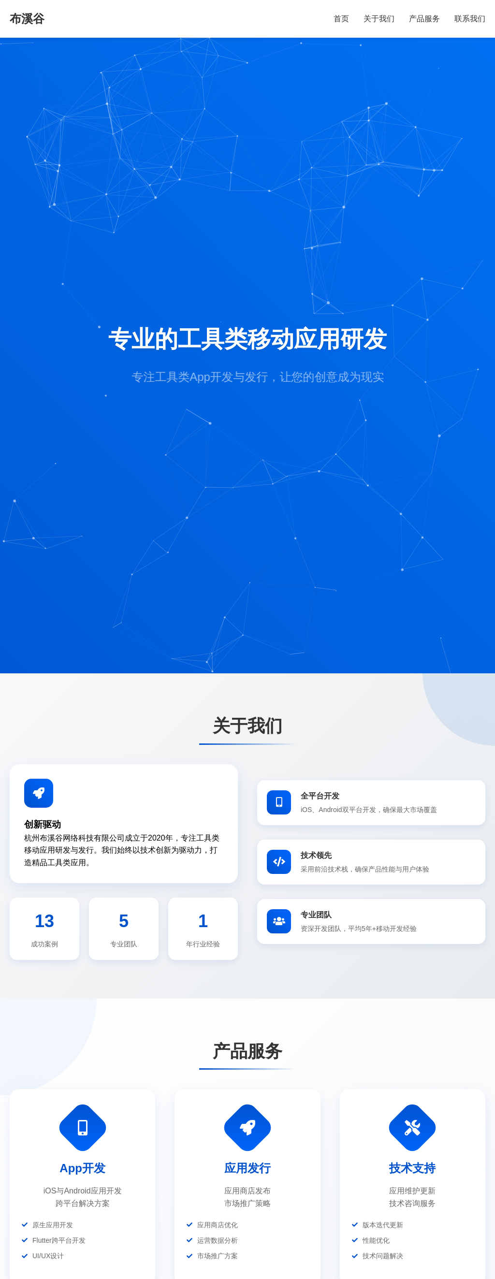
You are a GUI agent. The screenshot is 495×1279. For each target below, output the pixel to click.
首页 (341, 19)
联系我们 (469, 19)
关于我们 (379, 19)
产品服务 (424, 19)
